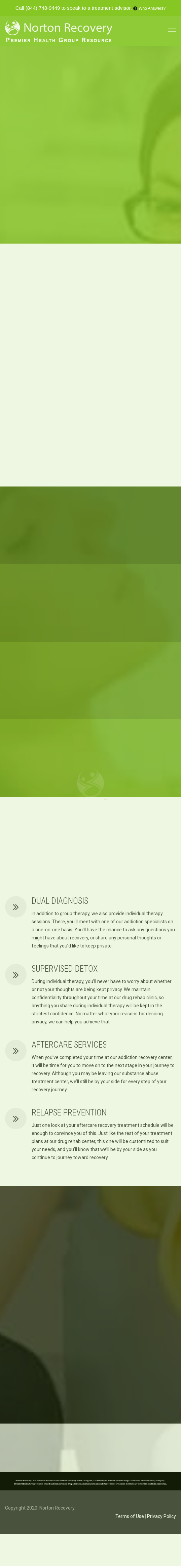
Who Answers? (152, 8)
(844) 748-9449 (43, 8)
